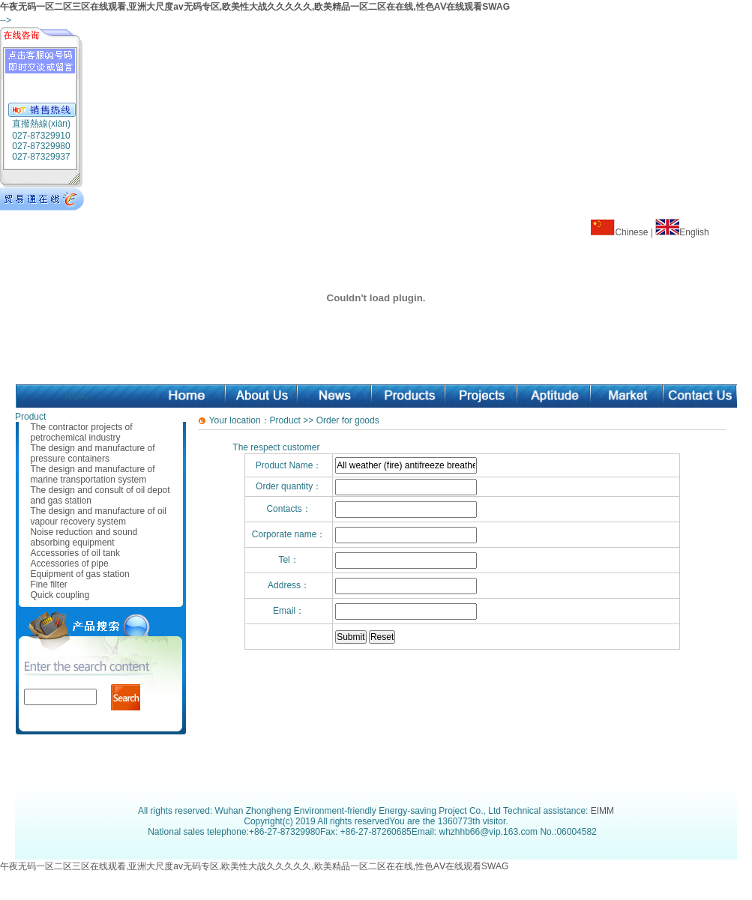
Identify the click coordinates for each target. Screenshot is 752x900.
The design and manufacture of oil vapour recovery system (98, 516)
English (694, 232)
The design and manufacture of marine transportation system (93, 474)
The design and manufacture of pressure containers (93, 453)
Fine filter (49, 584)
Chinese (631, 232)
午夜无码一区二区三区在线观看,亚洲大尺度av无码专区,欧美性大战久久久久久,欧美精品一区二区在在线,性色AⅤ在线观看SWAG (255, 6)
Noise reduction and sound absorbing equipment (84, 537)
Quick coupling (60, 595)
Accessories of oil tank (75, 553)
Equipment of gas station (80, 574)
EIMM (602, 811)
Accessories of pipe (70, 563)
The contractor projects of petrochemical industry (82, 432)
